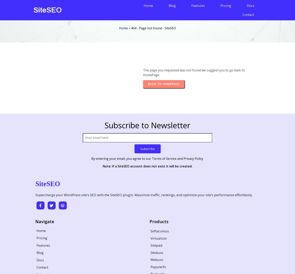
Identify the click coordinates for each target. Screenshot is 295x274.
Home (123, 21)
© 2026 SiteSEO (147, 265)
